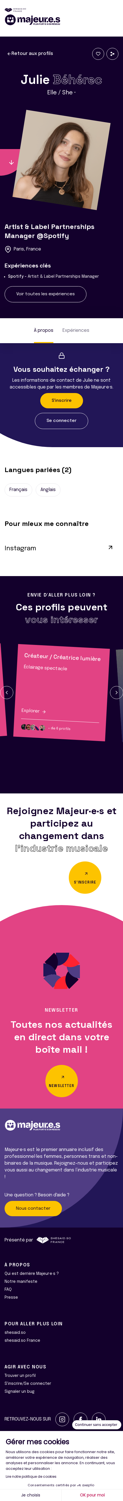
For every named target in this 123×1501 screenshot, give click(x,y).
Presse (11, 1298)
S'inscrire (62, 400)
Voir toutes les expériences (45, 294)
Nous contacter (33, 1208)
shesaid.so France (22, 1341)
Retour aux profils (30, 53)
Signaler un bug (20, 1392)
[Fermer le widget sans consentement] (96, 1424)
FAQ (8, 1290)
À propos (43, 330)
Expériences (75, 330)
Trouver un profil (20, 1376)
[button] (6, 692)
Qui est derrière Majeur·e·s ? (32, 1274)
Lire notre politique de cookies (31, 1476)
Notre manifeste (21, 1282)
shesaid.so (15, 1333)
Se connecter (61, 421)
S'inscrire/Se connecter (28, 1384)
